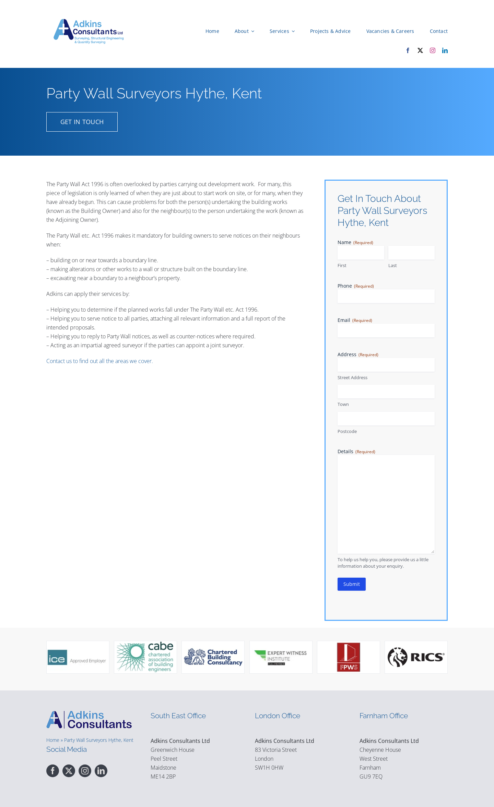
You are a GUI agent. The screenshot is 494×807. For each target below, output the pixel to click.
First (342, 265)
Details (356, 451)
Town (343, 404)
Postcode (347, 431)
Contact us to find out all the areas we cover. (99, 360)
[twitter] (420, 50)
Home (52, 739)
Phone (356, 285)
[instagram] (432, 50)
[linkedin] (445, 50)
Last (392, 265)
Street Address (352, 377)
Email (355, 319)
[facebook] (408, 50)
